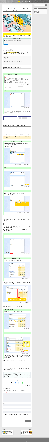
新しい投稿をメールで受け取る (9, 418)
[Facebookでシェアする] (15, 383)
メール (4, 407)
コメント (5, 392)
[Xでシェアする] (12, 383)
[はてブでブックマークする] (18, 383)
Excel (30, 385)
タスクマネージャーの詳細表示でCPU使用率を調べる (13, 63)
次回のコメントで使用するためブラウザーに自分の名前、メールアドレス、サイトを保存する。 (17, 415)
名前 (4, 403)
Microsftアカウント (37, 12)
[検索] (46, 5)
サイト (4, 410)
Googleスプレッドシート (37, 11)
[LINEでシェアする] (22, 383)
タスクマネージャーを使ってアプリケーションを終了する (13, 61)
